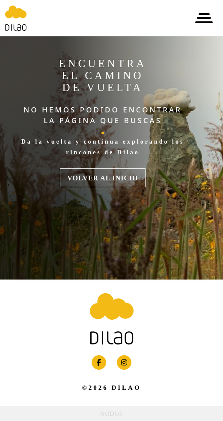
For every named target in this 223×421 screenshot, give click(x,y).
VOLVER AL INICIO (102, 178)
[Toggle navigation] (204, 18)
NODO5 (111, 414)
